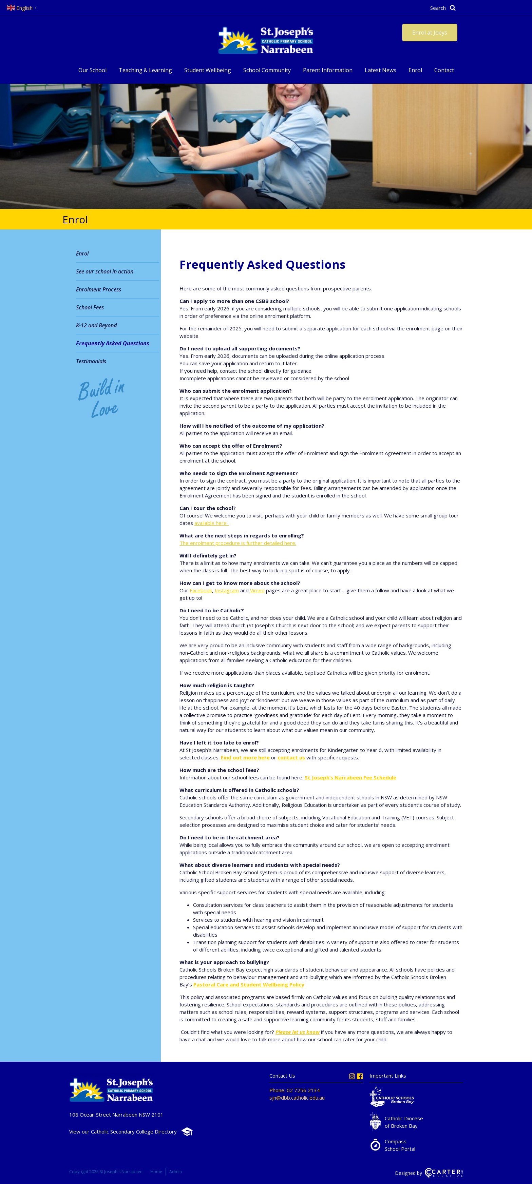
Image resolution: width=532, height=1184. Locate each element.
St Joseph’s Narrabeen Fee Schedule (350, 777)
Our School (92, 70)
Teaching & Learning (145, 70)
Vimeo (257, 590)
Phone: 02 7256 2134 (294, 1090)
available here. (211, 522)
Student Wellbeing (207, 70)
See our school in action (104, 271)
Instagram (227, 590)
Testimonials (91, 361)
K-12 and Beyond (96, 325)
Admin (175, 1172)
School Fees (90, 307)
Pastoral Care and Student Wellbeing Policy (248, 984)
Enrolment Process (98, 289)
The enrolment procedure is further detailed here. (237, 542)
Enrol (415, 70)
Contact (444, 70)
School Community (267, 70)
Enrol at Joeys (429, 32)
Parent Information (328, 70)
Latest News (380, 70)
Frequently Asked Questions (112, 343)
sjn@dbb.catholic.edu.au (297, 1097)
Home (156, 1172)
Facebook (201, 590)
